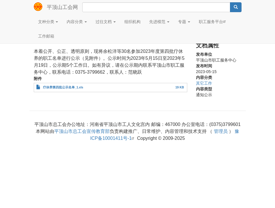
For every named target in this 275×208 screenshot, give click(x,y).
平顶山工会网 (62, 7)
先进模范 (159, 21)
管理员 (221, 131)
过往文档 (106, 21)
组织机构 (132, 21)
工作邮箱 (46, 36)
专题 (184, 21)
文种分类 (48, 21)
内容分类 (77, 21)
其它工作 (204, 83)
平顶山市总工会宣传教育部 (82, 131)
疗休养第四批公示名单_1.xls (63, 87)
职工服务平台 (213, 21)
